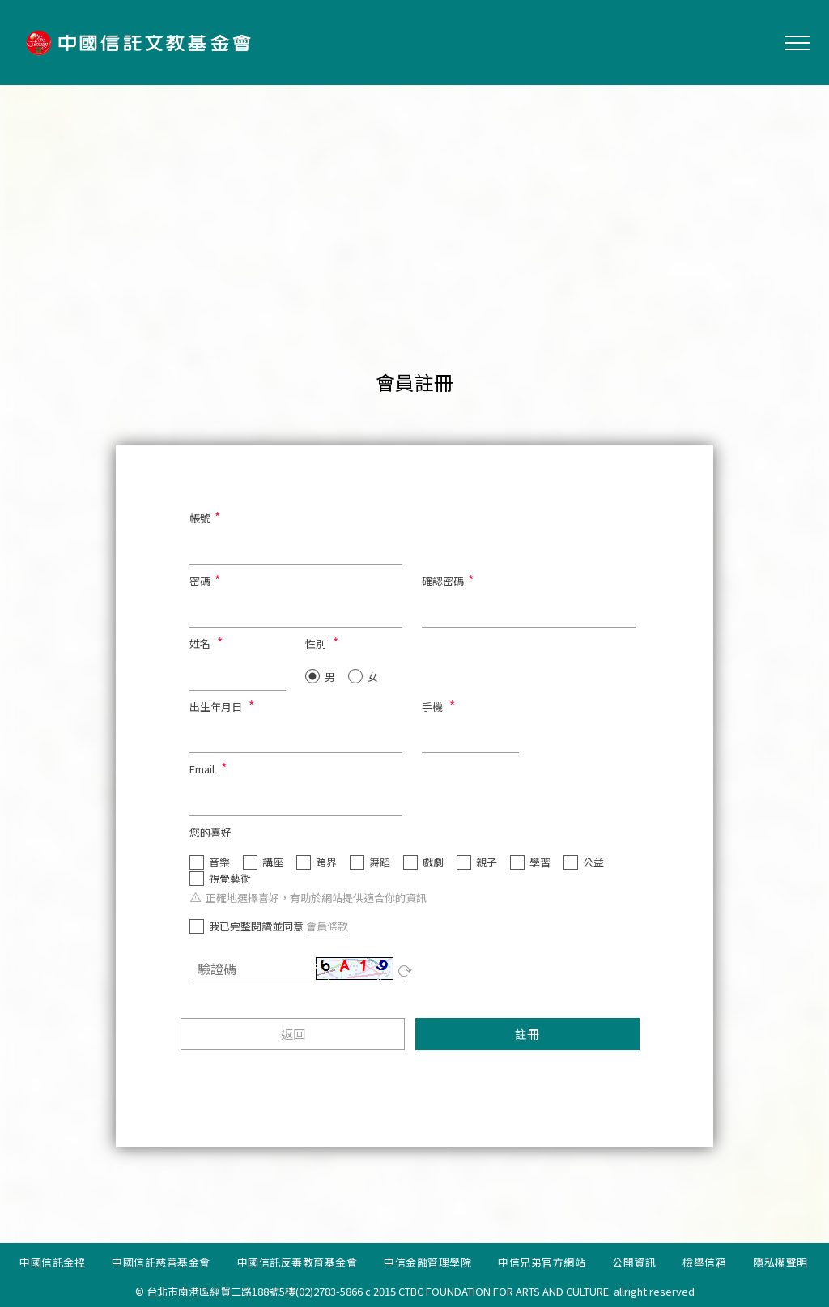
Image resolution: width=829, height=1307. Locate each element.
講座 (272, 862)
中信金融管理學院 (427, 1262)
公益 (593, 862)
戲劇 (433, 862)
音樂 (219, 862)
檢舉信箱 (704, 1262)
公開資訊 (634, 1262)
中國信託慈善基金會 (161, 1262)
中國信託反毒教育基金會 (297, 1262)
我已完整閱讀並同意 (256, 926)
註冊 (527, 1033)
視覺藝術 (230, 878)
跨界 (326, 862)
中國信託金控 (52, 1262)
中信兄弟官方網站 (541, 1262)
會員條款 (327, 926)
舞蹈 (379, 862)
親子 (486, 862)
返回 (293, 1033)
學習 (540, 862)
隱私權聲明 (780, 1262)
